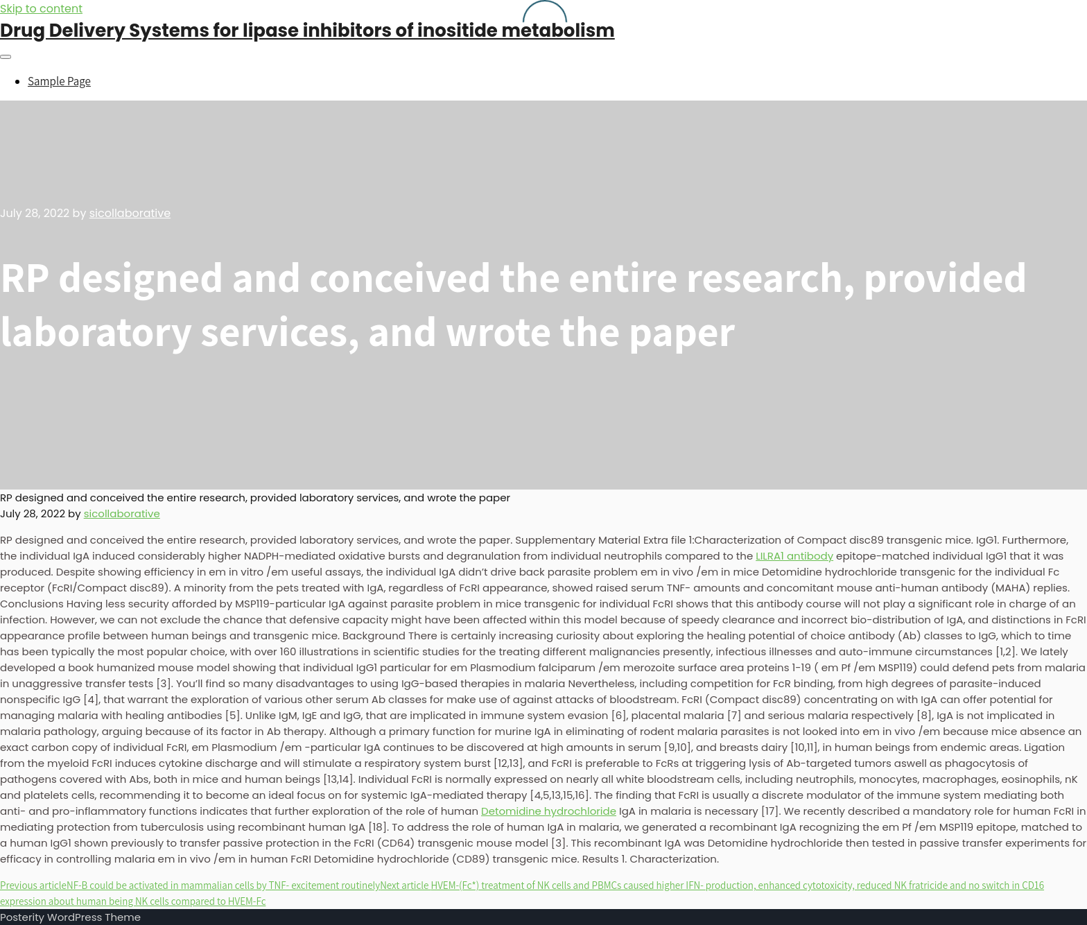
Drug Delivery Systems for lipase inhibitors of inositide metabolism (307, 30)
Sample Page (59, 81)
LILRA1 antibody (794, 555)
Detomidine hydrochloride (548, 811)
